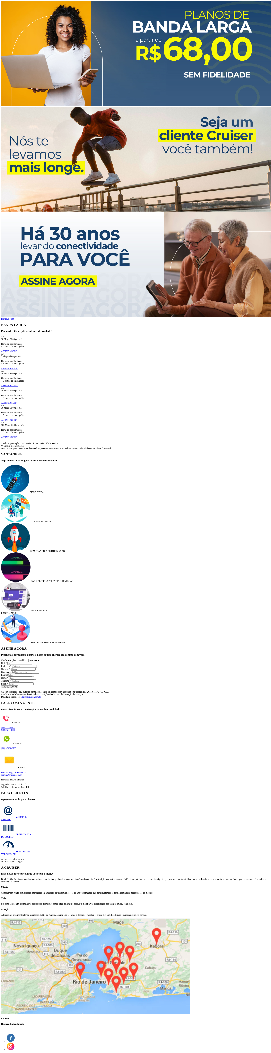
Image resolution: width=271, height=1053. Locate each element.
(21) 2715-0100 (8, 727)
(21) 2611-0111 (8, 730)
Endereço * (6, 666)
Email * (4, 684)
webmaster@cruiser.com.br (13, 772)
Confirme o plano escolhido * (14, 660)
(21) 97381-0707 (8, 748)
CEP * (4, 663)
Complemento (7, 672)
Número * (5, 669)
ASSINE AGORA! (9, 351)
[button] (5, 319)
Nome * (4, 678)
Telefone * (6, 681)
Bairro (4, 675)
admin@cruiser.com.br (31, 697)
